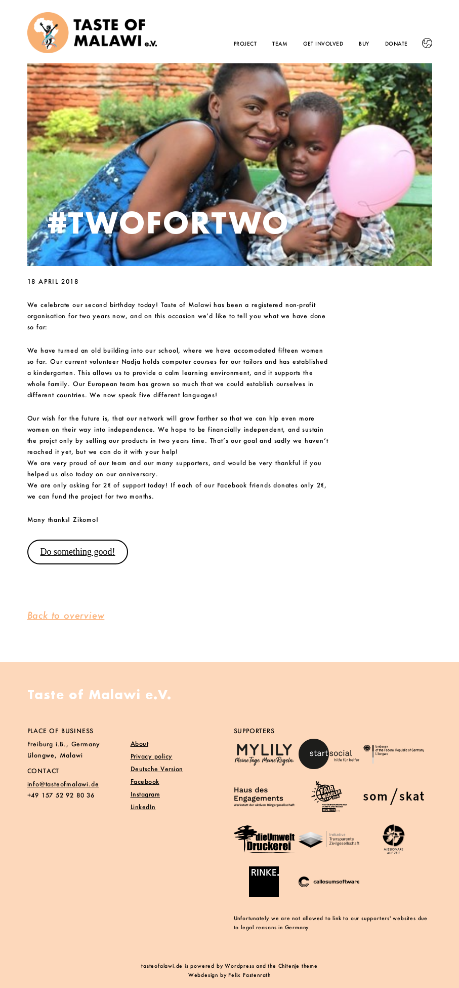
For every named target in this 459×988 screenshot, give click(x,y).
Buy (364, 44)
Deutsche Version (157, 769)
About (140, 743)
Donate (396, 44)
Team (279, 44)
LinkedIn (143, 807)
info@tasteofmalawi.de (63, 784)
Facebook (145, 781)
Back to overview (66, 615)
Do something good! (77, 552)
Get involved (323, 44)
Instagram (145, 794)
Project (245, 44)
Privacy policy (152, 756)
